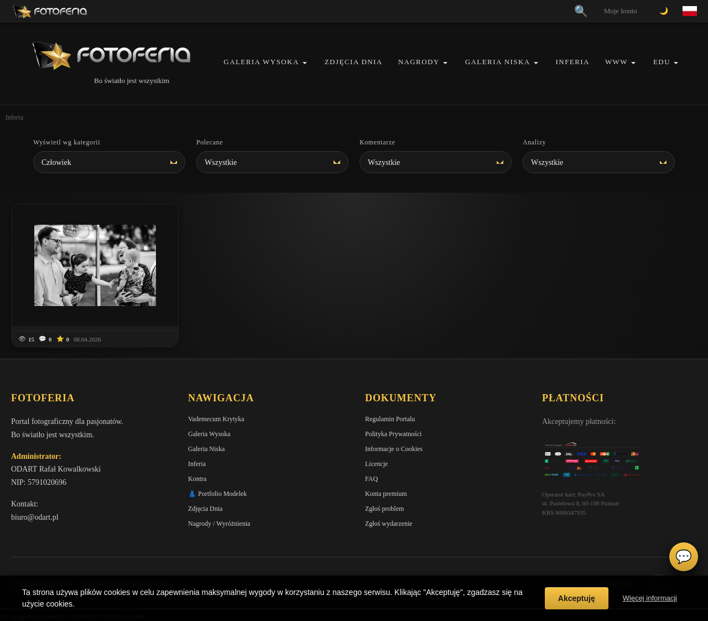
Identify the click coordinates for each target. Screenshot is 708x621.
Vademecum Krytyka (216, 419)
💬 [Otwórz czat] (683, 557)
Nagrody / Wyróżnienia (219, 523)
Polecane (209, 142)
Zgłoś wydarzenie (389, 523)
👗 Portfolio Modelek (217, 494)
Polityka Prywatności (393, 434)
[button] (304, 63)
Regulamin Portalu (390, 419)
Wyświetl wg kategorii (66, 142)
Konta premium (386, 494)
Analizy (534, 142)
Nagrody (419, 62)
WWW (616, 62)
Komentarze (377, 142)
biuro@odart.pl (35, 517)
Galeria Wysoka (261, 62)
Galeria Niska (497, 62)
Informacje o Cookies (394, 449)
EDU (661, 62)
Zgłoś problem (384, 509)
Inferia (573, 62)
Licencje (376, 464)
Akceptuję (576, 598)
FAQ (371, 479)
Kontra (197, 479)
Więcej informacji (650, 598)
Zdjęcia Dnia (354, 62)
